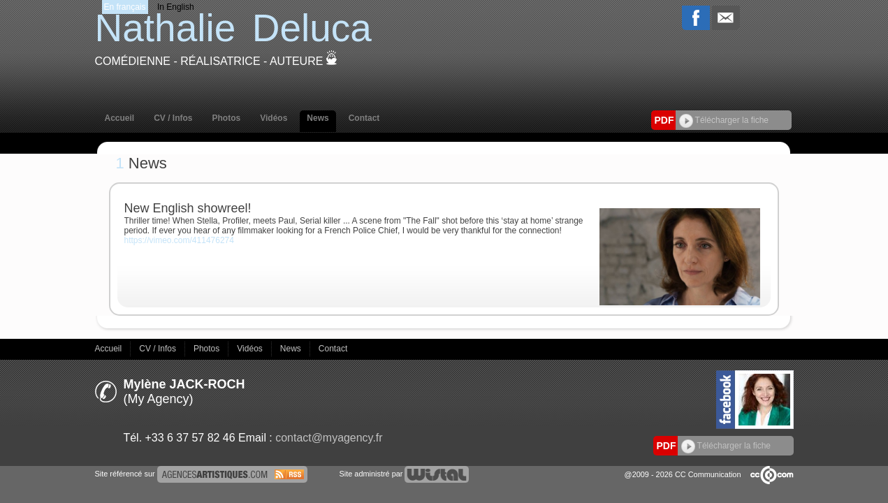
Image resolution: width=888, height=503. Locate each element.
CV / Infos (173, 118)
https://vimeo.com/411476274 (179, 240)
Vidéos (273, 118)
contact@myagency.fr (328, 438)
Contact (364, 118)
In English (175, 7)
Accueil (120, 118)
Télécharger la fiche (724, 120)
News (317, 118)
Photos (226, 118)
